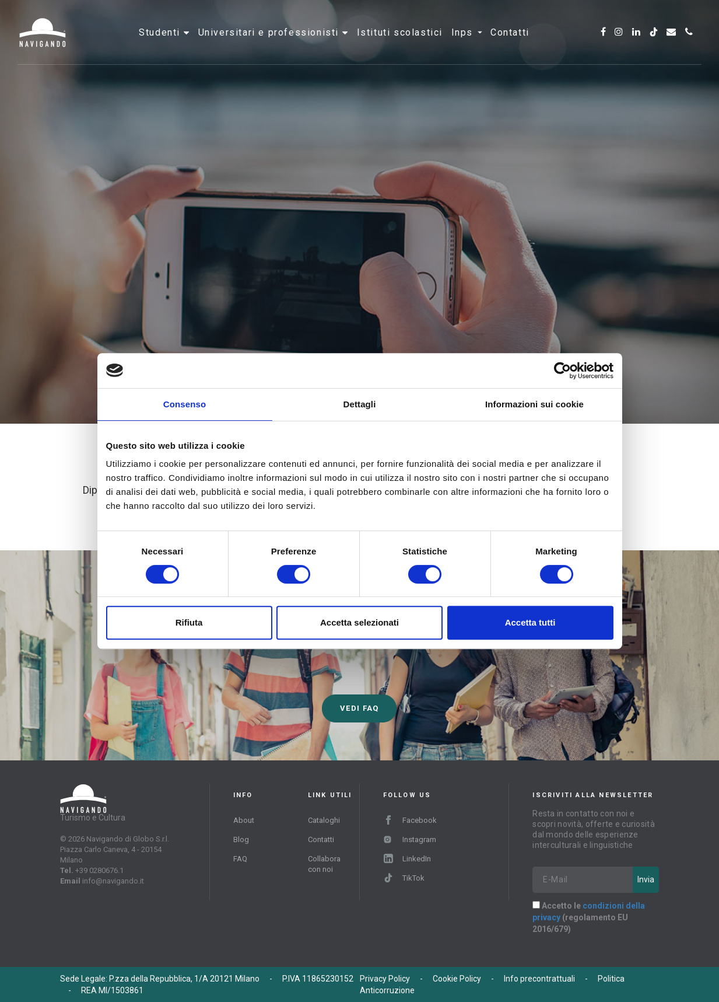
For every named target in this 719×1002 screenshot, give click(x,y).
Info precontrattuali (539, 978)
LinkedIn (407, 858)
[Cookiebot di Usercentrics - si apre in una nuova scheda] (562, 370)
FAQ (240, 858)
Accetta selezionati (359, 622)
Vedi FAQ (359, 708)
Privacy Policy (385, 978)
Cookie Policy (457, 978)
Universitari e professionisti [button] (270, 43)
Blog (241, 839)
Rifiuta (189, 622)
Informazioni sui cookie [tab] (534, 404)
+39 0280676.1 (99, 870)
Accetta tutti (530, 622)
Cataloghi (324, 820)
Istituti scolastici (400, 43)
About (243, 820)
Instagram (409, 839)
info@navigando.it (113, 881)
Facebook (410, 820)
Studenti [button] (161, 43)
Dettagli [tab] (359, 404)
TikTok (404, 878)
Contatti (509, 43)
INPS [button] (466, 43)
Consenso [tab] (184, 404)
